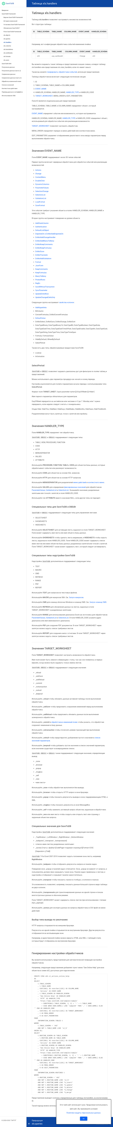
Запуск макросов (76, 597)
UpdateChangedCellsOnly (45, 297)
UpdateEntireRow (42, 294)
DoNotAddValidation (43, 258)
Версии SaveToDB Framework (13, 17)
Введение (5, 10)
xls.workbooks (8, 53)
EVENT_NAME (40, 89)
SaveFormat (40, 205)
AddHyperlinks (41, 307)
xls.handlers (7, 42)
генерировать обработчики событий (62, 72)
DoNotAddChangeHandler (45, 237)
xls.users (6, 60)
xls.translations (8, 49)
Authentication (41, 227)
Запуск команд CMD (97, 602)
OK (84, 1118)
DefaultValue (40, 318)
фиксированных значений (75, 487)
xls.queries (7, 39)
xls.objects (7, 35)
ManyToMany (40, 276)
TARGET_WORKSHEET (44, 96)
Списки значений (8, 85)
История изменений (10, 21)
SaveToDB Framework (9, 14)
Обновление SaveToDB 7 (12, 28)
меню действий (79, 482)
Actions (38, 170)
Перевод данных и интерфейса (12, 92)
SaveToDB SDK (6, 63)
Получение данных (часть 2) (11, 71)
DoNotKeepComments (44, 244)
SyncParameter (41, 290)
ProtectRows (40, 280)
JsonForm (39, 266)
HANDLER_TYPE (72, 92)
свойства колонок (66, 302)
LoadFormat (40, 202)
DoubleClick (40, 181)
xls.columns (7, 46)
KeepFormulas (41, 273)
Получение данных (8, 67)
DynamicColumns (42, 184)
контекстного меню (96, 482)
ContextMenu (40, 177)
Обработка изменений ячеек (11, 81)
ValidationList (40, 198)
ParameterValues (42, 188)
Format (38, 262)
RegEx (37, 283)
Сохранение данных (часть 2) (12, 78)
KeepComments (41, 269)
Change (38, 174)
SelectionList (40, 195)
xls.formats (7, 56)
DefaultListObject (42, 230)
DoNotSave (39, 251)
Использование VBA (8, 95)
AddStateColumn (42, 223)
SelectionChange (41, 191)
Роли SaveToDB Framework (12, 31)
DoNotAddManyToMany (44, 241)
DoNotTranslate (41, 255)
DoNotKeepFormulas (43, 248)
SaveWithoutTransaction (45, 287)
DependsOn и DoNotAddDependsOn (49, 234)
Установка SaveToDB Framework (14, 24)
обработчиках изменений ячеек (64, 722)
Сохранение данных (8, 74)
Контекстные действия (9, 88)
